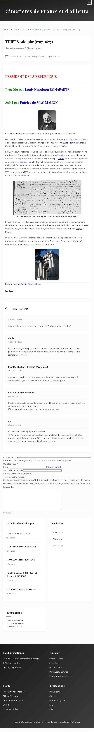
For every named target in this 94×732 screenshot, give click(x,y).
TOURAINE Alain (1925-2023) (21, 593)
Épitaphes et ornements (60, 680)
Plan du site (58, 543)
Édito (51, 713)
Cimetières (54, 667)
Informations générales (13, 695)
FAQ (51, 708)
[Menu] (89, 2)
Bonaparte (25, 162)
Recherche (58, 549)
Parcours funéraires (58, 676)
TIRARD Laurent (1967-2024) (21, 550)
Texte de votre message (14, 477)
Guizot (61, 159)
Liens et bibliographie (13, 704)
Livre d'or (7, 708)
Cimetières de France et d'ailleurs (47, 11)
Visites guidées (56, 662)
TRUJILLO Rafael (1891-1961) (20, 563)
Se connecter (54, 467)
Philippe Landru (38, 57)
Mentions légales (57, 704)
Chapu (79, 229)
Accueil (6, 30)
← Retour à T (58, 536)
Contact (53, 700)
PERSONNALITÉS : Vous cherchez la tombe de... (30, 30)
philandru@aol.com (12, 671)
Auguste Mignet (67, 143)
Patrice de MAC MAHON (39, 102)
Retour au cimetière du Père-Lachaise (23, 284)
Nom (5, 467)
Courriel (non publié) (13, 470)
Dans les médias (10, 713)
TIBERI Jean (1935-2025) (18, 537)
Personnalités (55, 671)
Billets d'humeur (11, 700)
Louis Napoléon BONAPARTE (47, 89)
